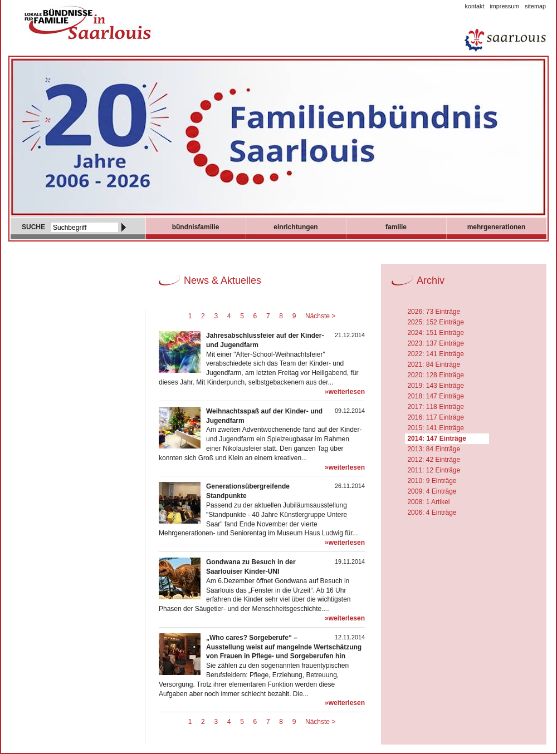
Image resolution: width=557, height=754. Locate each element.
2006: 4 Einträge (431, 512)
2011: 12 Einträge (433, 470)
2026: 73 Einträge (433, 312)
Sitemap (535, 6)
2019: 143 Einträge (435, 386)
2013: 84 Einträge (433, 449)
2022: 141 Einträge (435, 354)
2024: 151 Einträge (435, 333)
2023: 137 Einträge (435, 343)
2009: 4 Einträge (431, 491)
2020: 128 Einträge (435, 375)
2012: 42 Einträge (433, 460)
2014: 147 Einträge (436, 438)
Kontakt (475, 6)
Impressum (504, 6)
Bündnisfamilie (195, 227)
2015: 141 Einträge (435, 428)
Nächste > (320, 316)
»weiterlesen (345, 392)
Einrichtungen (295, 227)
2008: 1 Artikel (428, 502)
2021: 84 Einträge (433, 364)
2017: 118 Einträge (435, 407)
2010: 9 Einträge (431, 481)
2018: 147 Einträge (435, 396)
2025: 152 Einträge (435, 322)
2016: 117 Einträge (435, 417)
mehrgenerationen (496, 227)
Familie (396, 227)
